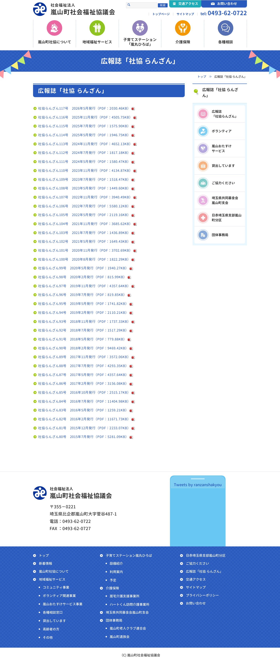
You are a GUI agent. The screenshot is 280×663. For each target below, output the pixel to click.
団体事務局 (114, 620)
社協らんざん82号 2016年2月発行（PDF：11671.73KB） (84, 419)
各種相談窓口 (53, 612)
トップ (44, 555)
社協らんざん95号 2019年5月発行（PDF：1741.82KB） (83, 303)
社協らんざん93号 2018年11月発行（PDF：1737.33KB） (84, 321)
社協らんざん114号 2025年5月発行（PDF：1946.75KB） (84, 135)
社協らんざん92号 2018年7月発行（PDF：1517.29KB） (83, 330)
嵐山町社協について (54, 571)
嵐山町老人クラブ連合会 (128, 628)
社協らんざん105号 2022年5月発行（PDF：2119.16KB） (84, 215)
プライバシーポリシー (202, 595)
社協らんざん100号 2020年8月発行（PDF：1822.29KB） (84, 259)
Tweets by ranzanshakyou (198, 484)
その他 (48, 637)
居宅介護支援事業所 (124, 596)
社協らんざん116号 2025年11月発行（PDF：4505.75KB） (85, 117)
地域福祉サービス (52, 579)
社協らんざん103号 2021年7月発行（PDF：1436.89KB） (84, 232)
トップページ (161, 14)
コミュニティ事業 (56, 587)
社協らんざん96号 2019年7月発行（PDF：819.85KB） (82, 294)
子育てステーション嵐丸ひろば (129, 555)
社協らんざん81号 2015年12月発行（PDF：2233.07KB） (84, 428)
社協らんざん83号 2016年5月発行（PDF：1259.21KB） (83, 410)
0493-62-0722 (227, 13)
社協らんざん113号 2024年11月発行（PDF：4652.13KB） (85, 144)
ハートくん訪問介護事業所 (129, 604)
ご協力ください (197, 563)
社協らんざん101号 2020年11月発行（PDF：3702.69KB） (85, 250)
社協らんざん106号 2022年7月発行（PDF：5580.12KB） (84, 206)
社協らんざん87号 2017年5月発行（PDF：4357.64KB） (83, 375)
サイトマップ (185, 14)
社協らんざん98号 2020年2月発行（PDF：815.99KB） (82, 277)
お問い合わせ (196, 603)
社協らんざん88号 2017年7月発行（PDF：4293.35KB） (83, 366)
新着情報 (45, 563)
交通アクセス (196, 579)
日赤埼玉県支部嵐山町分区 (206, 555)
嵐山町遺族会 (120, 636)
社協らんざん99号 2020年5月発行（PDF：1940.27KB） (83, 268)
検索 (163, 5)
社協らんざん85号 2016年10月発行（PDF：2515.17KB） (84, 392)
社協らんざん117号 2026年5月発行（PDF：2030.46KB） (84, 108)
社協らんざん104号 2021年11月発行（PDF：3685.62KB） (85, 224)
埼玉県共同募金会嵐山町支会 (127, 612)
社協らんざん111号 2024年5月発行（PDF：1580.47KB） (84, 161)
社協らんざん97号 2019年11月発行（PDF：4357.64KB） (84, 286)
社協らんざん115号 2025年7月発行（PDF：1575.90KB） (84, 126)
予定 (113, 580)
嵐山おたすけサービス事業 (62, 604)
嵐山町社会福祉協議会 (83, 9)
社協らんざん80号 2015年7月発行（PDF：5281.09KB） (83, 436)
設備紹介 (116, 563)
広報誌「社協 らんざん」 (220, 92)
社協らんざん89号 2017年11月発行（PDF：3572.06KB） (84, 357)
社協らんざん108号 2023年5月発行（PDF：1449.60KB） (84, 188)
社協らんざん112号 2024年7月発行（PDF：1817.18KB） (84, 152)
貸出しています (54, 621)
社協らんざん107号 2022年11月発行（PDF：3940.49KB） (85, 197)
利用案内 (116, 572)
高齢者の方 (51, 629)
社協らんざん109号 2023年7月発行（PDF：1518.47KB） (84, 179)
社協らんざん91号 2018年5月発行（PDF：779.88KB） (82, 339)
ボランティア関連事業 (59, 595)
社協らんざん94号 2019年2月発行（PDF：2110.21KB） (83, 312)
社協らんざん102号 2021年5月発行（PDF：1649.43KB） (84, 241)
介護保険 (112, 588)
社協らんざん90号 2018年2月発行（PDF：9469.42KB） (83, 348)
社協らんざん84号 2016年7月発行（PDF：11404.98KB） (84, 401)
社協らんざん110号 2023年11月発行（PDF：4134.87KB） (85, 170)
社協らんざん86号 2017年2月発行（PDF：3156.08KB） (83, 383)
